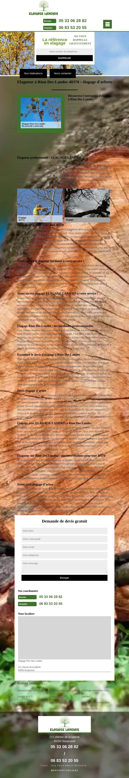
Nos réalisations (33, 73)
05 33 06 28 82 (73, 20)
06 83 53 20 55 (73, 27)
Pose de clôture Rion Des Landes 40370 (95, 705)
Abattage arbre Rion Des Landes (95, 693)
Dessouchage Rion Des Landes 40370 (30, 693)
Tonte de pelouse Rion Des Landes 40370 (64, 693)
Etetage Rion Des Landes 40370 (31, 705)
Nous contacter (62, 73)
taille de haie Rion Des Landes (62, 705)
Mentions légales (64, 770)
